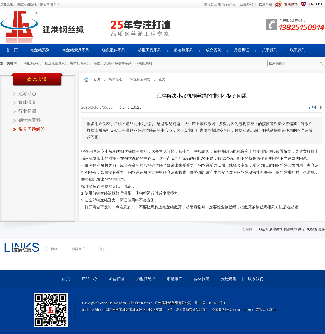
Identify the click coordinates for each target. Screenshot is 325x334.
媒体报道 (27, 102)
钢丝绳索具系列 (76, 50)
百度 (102, 249)
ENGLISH (316, 4)
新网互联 (78, 249)
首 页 (12, 50)
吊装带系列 (183, 50)
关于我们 (269, 50)
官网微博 (291, 4)
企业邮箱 (246, 4)
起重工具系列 (149, 50)
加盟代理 (116, 278)
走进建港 (229, 278)
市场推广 (174, 278)
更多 (321, 229)
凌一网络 (51, 249)
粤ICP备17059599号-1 (209, 303)
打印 (318, 107)
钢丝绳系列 (40, 50)
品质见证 (241, 50)
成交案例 (213, 50)
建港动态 (27, 93)
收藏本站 (265, 4)
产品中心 (89, 278)
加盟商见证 (145, 278)
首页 (97, 79)
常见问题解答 (31, 129)
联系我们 (298, 50)
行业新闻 (27, 111)
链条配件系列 (113, 50)
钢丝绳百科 (29, 120)
